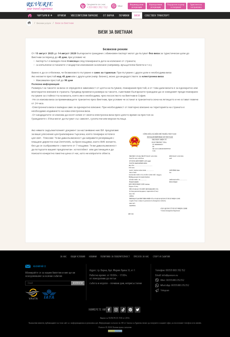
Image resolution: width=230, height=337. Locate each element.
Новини (93, 255)
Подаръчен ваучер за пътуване (175, 5)
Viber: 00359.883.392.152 (170, 279)
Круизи (61, 15)
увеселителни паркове (84, 15)
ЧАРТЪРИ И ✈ (45, 15)
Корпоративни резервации (155, 5)
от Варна (108, 15)
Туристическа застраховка (196, 5)
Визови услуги (44, 23)
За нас (63, 255)
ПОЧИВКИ (124, 15)
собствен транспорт (157, 15)
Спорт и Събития (161, 255)
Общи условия (78, 255)
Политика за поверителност (115, 255)
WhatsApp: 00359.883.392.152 (173, 284)
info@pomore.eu (170, 273)
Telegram (162, 289)
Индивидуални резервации (136, 5)
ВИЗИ (137, 15)
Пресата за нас (141, 255)
